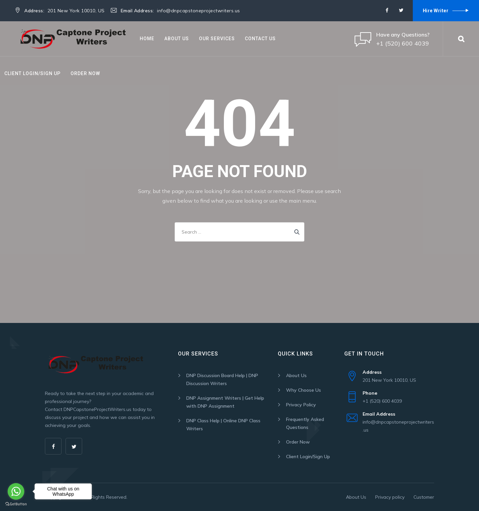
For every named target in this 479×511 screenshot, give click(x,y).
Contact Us (260, 38)
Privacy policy (389, 497)
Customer (423, 497)
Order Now (85, 73)
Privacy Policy (301, 405)
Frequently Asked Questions (305, 423)
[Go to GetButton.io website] (16, 504)
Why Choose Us (303, 390)
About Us (176, 38)
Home (147, 38)
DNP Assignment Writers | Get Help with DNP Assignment (225, 402)
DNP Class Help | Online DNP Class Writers (223, 425)
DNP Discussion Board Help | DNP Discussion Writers (222, 379)
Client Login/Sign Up (32, 73)
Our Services (217, 38)
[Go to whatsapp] (16, 491)
